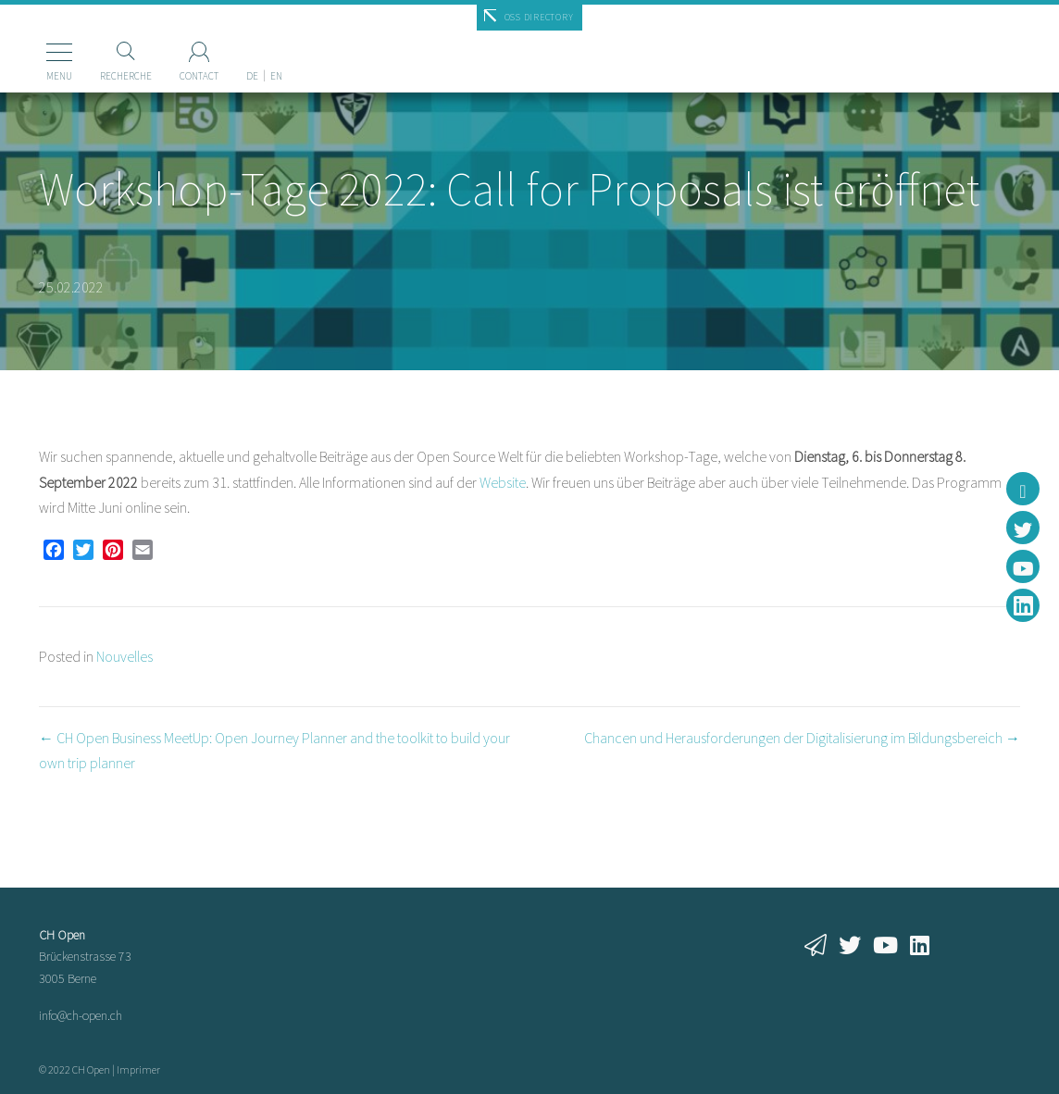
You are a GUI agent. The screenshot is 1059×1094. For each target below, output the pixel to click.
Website (503, 482)
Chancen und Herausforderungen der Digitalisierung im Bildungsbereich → (802, 737)
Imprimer (138, 1069)
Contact (173, 75)
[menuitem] (226, 45)
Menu (33, 75)
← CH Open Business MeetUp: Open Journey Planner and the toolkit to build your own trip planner (274, 750)
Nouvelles (124, 656)
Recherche (100, 75)
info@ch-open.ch (80, 1015)
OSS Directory (539, 17)
